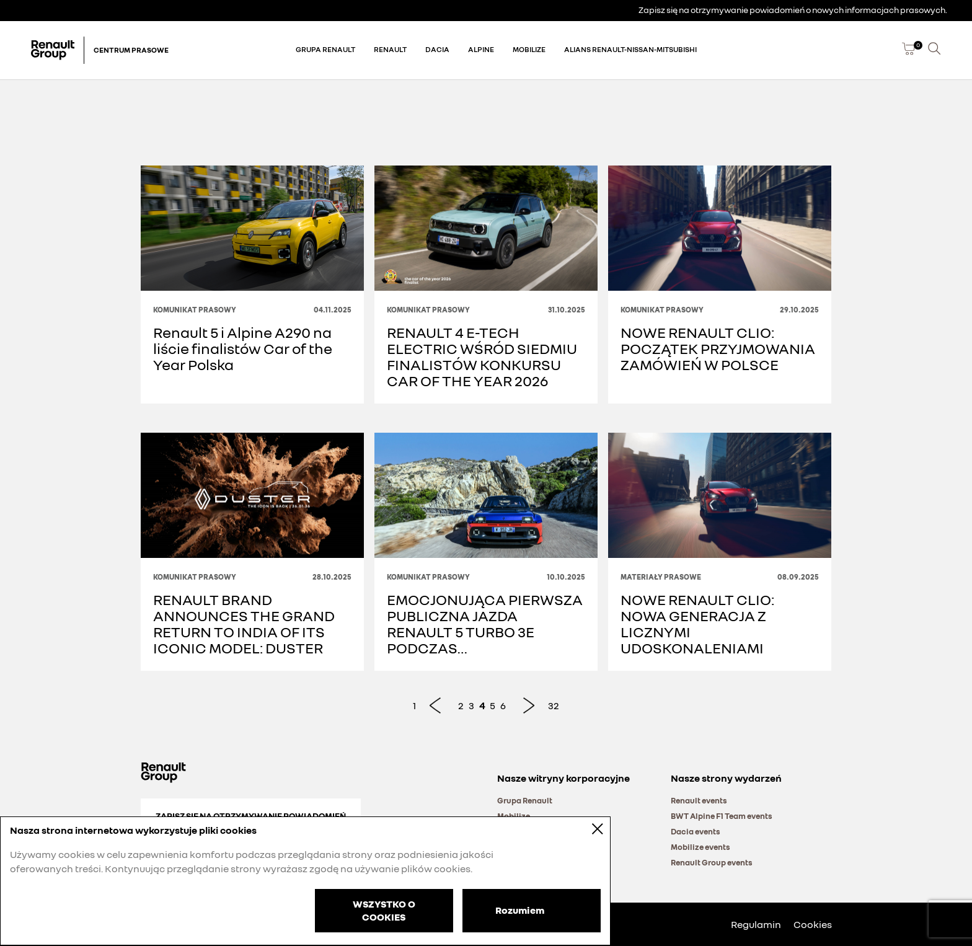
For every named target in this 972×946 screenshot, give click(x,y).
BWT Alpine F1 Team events (721, 816)
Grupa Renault (325, 49)
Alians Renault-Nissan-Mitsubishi (630, 49)
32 (553, 705)
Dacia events (695, 831)
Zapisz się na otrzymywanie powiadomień (251, 815)
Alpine (481, 49)
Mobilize (529, 49)
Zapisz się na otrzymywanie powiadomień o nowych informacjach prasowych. (792, 9)
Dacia (437, 49)
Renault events (699, 800)
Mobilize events (700, 847)
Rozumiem (519, 909)
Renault (390, 49)
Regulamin (756, 924)
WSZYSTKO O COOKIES (384, 910)
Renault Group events (712, 862)
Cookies (812, 924)
